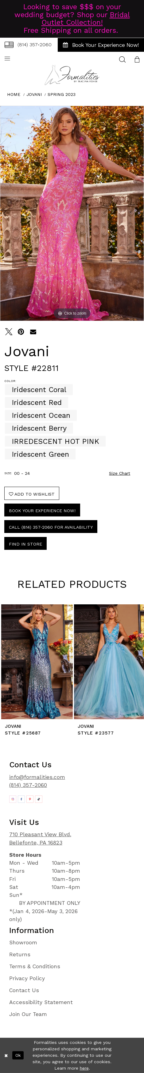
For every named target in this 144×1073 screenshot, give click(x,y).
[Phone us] (28, 45)
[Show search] (122, 59)
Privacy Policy (27, 978)
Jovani (34, 94)
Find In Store (25, 544)
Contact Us (24, 990)
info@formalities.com (37, 777)
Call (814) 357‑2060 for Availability (51, 527)
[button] (137, 59)
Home (13, 94)
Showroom (23, 942)
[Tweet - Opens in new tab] (8, 331)
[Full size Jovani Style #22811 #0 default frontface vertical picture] (72, 213)
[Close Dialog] (6, 1055)
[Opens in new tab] (12, 799)
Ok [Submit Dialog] (18, 1055)
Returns (19, 954)
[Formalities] (72, 74)
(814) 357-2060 (28, 785)
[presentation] (36, 661)
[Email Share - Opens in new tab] (33, 331)
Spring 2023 (62, 94)
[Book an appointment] (101, 45)
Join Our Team (28, 1014)
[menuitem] (28, 45)
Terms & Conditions (34, 966)
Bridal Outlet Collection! (85, 18)
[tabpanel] (72, 213)
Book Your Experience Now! (42, 510)
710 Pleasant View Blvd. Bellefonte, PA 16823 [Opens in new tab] (40, 838)
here (84, 1068)
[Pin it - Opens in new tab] (20, 331)
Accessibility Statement (41, 1002)
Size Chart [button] (119, 473)
